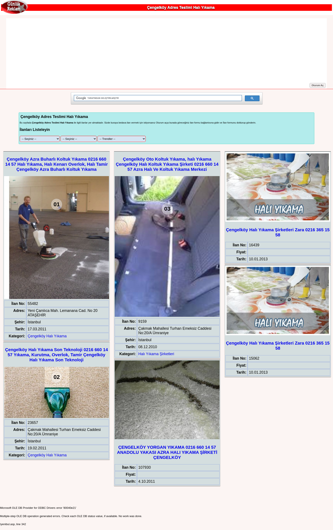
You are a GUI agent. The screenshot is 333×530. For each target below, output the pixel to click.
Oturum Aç (317, 85)
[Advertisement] (166, 50)
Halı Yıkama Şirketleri (156, 354)
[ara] (157, 98)
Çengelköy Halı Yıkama (47, 336)
